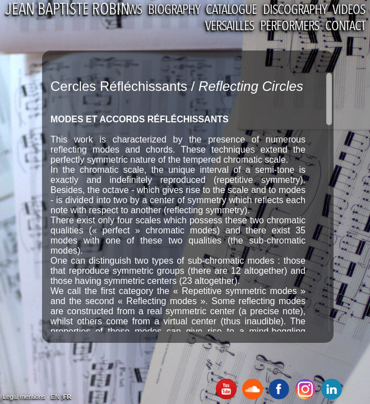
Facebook (279, 389)
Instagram (305, 389)
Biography (174, 10)
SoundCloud (252, 389)
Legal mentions (24, 396)
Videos (348, 10)
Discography (294, 10)
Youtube (226, 389)
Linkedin (331, 389)
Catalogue (231, 10)
